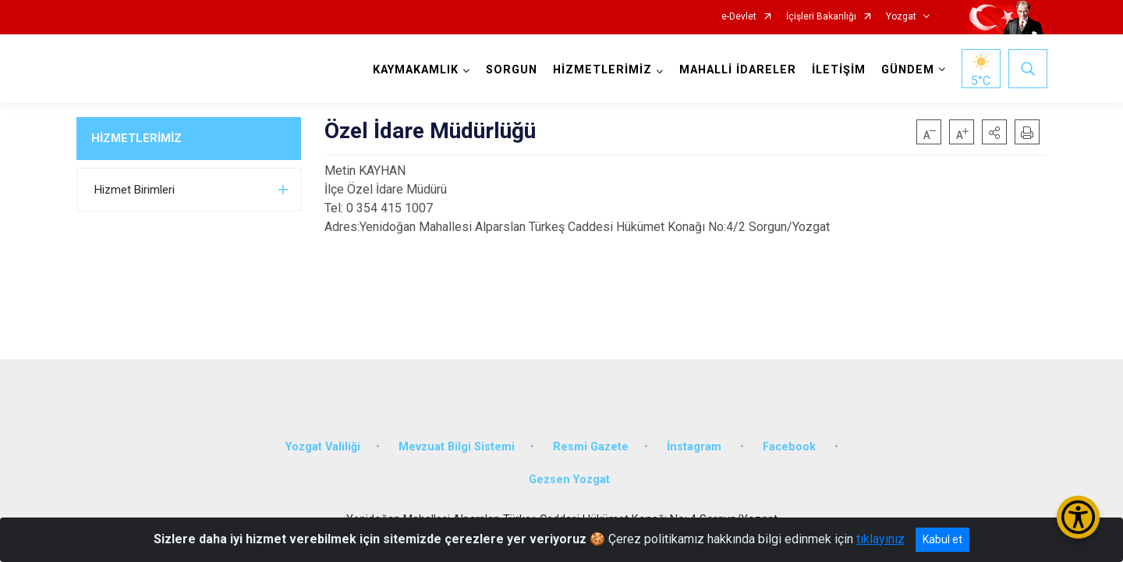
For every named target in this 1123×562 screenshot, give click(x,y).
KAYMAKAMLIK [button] (416, 69)
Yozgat (901, 17)
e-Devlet (738, 17)
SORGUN (511, 69)
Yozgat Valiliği (322, 447)
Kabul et (942, 539)
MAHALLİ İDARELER (737, 69)
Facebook (791, 447)
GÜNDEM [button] (907, 69)
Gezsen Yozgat (569, 479)
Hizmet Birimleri (134, 190)
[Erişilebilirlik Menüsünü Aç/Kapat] (1078, 517)
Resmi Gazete (591, 447)
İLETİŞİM (839, 69)
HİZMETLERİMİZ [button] (602, 69)
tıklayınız (880, 539)
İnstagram (695, 447)
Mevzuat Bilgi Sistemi (457, 447)
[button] (994, 131)
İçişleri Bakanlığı (821, 17)
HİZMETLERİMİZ (136, 138)
